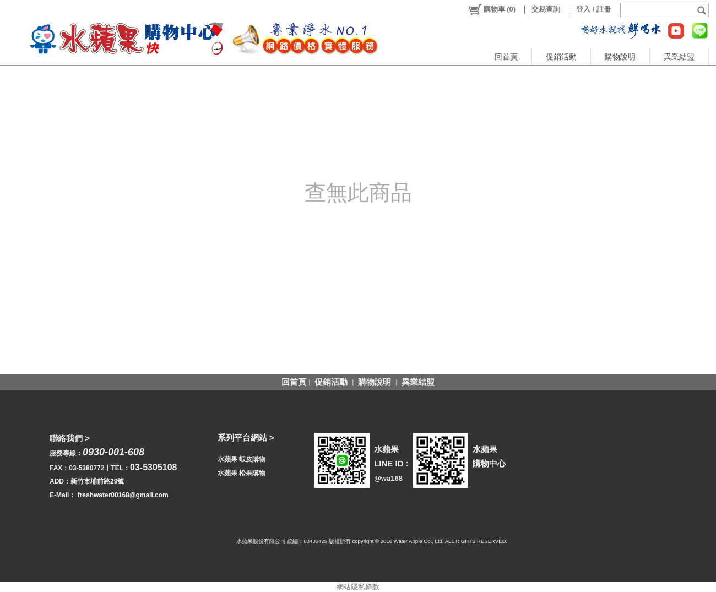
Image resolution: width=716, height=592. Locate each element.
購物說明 (620, 56)
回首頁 (506, 56)
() (491, 9)
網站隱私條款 (358, 587)
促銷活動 (561, 56)
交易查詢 (545, 9)
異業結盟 (679, 56)
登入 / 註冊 (593, 9)
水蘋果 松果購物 (241, 473)
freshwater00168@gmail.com (123, 495)
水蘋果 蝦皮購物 (241, 459)
